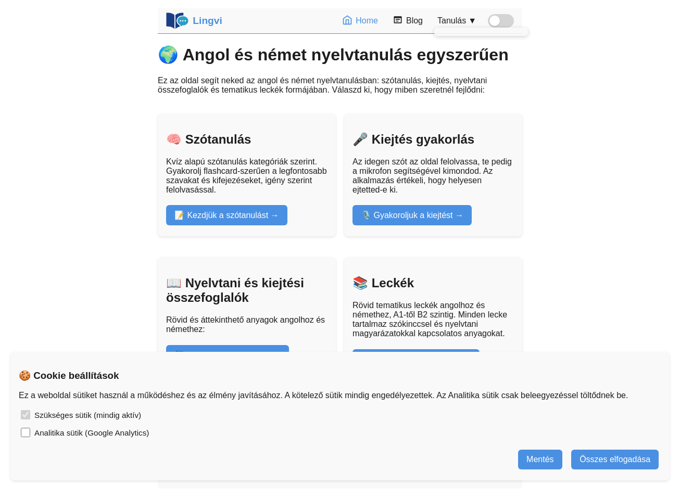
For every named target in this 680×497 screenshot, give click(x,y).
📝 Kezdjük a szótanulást (221, 215)
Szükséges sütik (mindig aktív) (87, 415)
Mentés (539, 459)
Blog (408, 21)
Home (360, 21)
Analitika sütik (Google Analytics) (91, 432)
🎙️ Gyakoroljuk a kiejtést (407, 215)
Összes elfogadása (615, 459)
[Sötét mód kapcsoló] (501, 21)
